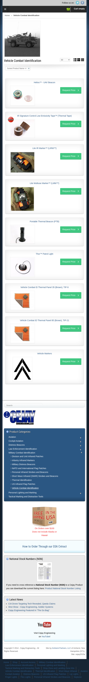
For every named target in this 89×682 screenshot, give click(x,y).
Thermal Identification (22, 480)
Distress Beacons (17, 445)
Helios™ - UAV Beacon (44, 82)
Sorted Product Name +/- (17, 68)
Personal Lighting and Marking (23, 492)
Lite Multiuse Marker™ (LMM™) (44, 183)
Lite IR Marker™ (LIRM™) (45, 148)
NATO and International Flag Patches (29, 468)
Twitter (77, 2)
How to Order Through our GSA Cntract (44, 546)
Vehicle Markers (44, 353)
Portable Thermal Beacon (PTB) (44, 221)
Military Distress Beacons (23, 464)
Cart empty (79, 9)
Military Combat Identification (22, 453)
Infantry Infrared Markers (23, 460)
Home (7, 15)
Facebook (82, 2)
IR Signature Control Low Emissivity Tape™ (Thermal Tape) (44, 116)
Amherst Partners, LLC (61, 648)
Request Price (68, 90)
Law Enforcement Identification (23, 449)
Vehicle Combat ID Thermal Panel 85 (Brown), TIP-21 (44, 320)
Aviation (12, 437)
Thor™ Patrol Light (44, 254)
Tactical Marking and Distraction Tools (26, 496)
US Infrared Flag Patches (23, 484)
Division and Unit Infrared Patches (27, 456)
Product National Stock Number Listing (63, 588)
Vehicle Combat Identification (25, 488)
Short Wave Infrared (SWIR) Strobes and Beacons (35, 476)
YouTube (46, 636)
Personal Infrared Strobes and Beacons (30, 472)
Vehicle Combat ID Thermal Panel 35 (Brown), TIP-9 (45, 287)
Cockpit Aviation (16, 441)
